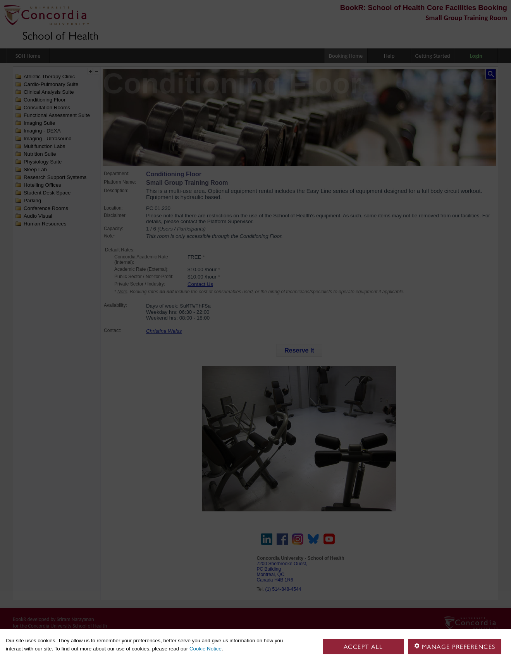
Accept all (363, 646)
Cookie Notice (205, 649)
